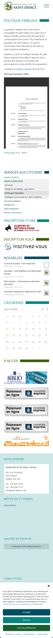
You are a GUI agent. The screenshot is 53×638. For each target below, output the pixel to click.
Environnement (11, 208)
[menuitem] (42, 5)
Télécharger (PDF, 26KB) (15, 152)
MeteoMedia (10, 505)
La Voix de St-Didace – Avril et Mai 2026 (19, 263)
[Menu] (42, 5)
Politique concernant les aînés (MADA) (23, 196)
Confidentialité (29, 634)
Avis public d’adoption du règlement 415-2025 (22, 291)
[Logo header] (22, 5)
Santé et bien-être (13, 181)
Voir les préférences (26, 628)
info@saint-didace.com (16, 490)
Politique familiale (24, 69)
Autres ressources (13, 212)
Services (9, 185)
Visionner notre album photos (26, 546)
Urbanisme (9, 204)
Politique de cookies (13, 634)
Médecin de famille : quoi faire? (19, 189)
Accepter (26, 612)
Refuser (26, 620)
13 (7, 335)
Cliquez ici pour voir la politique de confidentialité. (23, 604)
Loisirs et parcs (11, 177)
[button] (48, 586)
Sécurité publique (12, 200)
